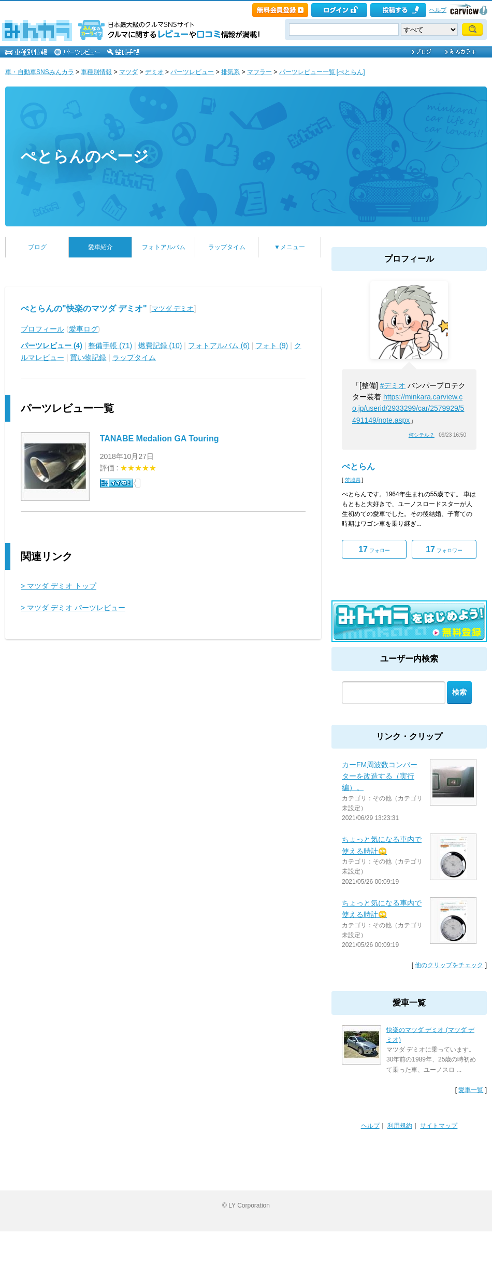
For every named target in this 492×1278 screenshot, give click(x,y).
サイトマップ (438, 1125)
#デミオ (393, 385)
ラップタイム (226, 247)
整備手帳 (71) (110, 345)
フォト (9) (271, 345)
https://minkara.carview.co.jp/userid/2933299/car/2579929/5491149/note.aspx (408, 408)
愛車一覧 (470, 1090)
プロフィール (42, 329)
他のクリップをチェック (449, 965)
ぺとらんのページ (85, 156)
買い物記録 (88, 357)
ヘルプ (437, 10)
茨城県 (352, 480)
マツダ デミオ (173, 308)
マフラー (259, 72)
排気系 (230, 72)
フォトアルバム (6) (219, 345)
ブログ (37, 247)
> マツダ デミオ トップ (58, 586)
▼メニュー (289, 247)
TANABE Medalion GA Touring (159, 438)
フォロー (374, 549)
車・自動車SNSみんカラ (39, 72)
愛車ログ (83, 329)
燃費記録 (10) (160, 345)
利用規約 (399, 1125)
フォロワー (444, 549)
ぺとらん (358, 466)
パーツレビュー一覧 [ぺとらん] (322, 72)
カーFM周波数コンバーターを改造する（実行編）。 (379, 776)
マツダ (128, 72)
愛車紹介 (100, 247)
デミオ (154, 72)
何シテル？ (422, 435)
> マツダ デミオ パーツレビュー (73, 608)
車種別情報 (96, 72)
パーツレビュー (192, 72)
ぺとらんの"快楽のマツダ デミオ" (84, 308)
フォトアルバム (163, 247)
